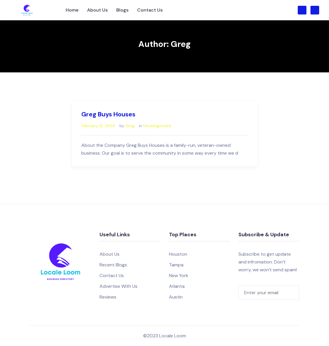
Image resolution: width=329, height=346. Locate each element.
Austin (176, 297)
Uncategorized (157, 125)
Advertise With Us (118, 286)
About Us (97, 10)
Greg (130, 125)
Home (72, 10)
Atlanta (177, 286)
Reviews (108, 297)
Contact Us (150, 10)
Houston (178, 254)
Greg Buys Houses (108, 114)
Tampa (176, 265)
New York (178, 275)
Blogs (122, 10)
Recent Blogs (113, 265)
